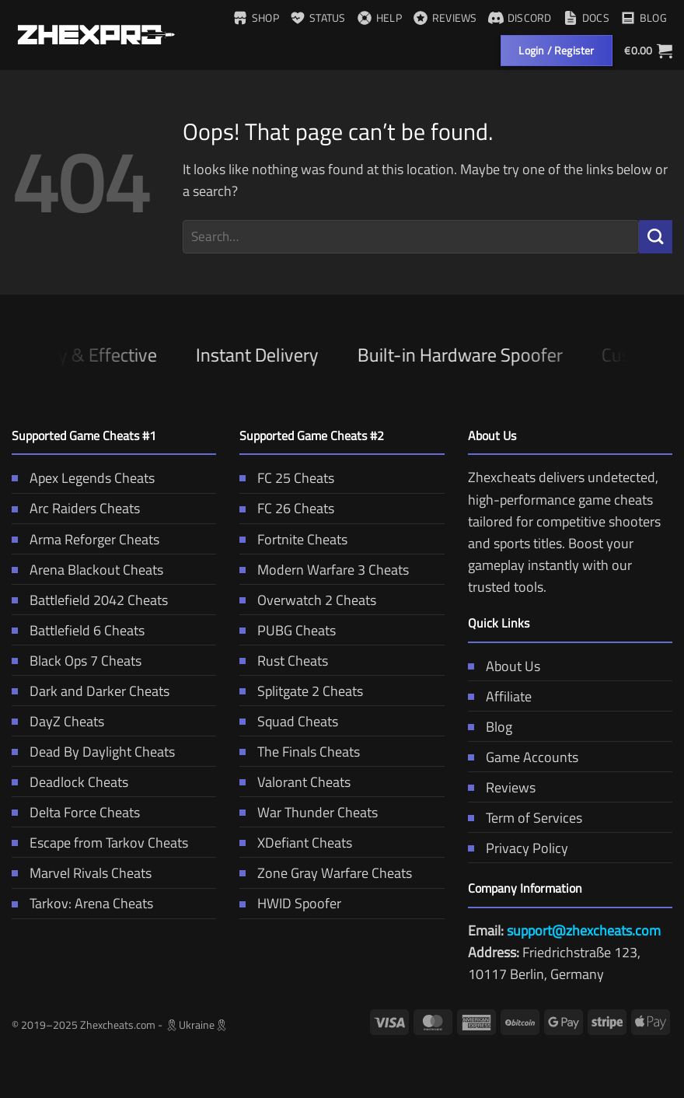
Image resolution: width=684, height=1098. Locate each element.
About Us (504, 666)
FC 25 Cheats (286, 477)
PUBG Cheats (287, 630)
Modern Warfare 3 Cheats (324, 569)
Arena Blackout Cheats (87, 569)
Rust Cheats (283, 660)
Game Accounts (523, 757)
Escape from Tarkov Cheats (100, 842)
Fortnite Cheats (293, 539)
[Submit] (655, 237)
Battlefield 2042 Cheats (90, 599)
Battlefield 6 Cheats (78, 630)
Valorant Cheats (295, 781)
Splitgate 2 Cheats (301, 690)
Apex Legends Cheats (83, 477)
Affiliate (500, 696)
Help (379, 17)
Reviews (445, 17)
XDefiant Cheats (295, 842)
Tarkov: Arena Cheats (82, 903)
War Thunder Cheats (308, 812)
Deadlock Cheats (70, 781)
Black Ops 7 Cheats (76, 660)
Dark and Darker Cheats (90, 690)
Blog (643, 17)
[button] (648, 50)
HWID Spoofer (290, 903)
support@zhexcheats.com (584, 930)
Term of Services (525, 817)
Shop (255, 17)
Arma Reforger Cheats (85, 539)
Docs (586, 17)
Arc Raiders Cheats (76, 508)
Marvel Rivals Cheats (82, 872)
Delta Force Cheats (76, 812)
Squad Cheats (288, 721)
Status (318, 17)
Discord (520, 17)
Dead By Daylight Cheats (93, 751)
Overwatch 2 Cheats (307, 599)
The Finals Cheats (299, 751)
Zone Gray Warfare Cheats (325, 872)
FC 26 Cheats (286, 508)
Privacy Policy (518, 847)
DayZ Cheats (58, 721)
